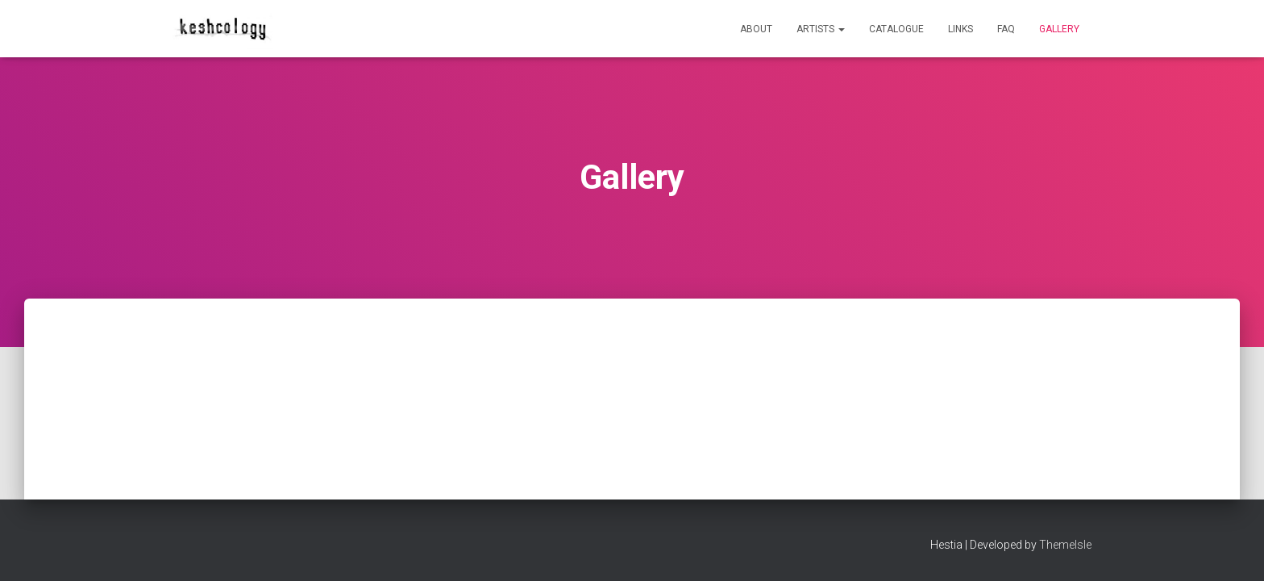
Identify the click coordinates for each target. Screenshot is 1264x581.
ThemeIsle (1065, 544)
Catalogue (896, 29)
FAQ (1006, 29)
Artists (820, 29)
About (756, 29)
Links (960, 29)
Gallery (1059, 29)
